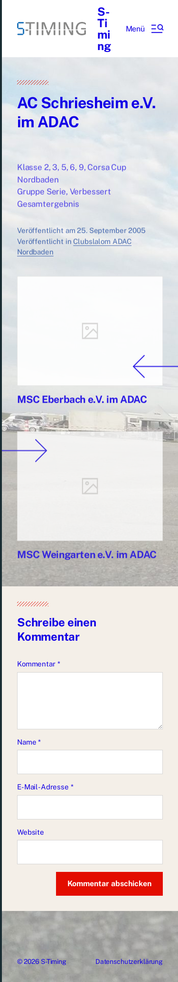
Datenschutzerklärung (129, 961)
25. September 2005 (111, 238)
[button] (144, 28)
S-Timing (104, 28)
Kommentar (38, 664)
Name (29, 742)
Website (30, 832)
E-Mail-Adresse (45, 787)
